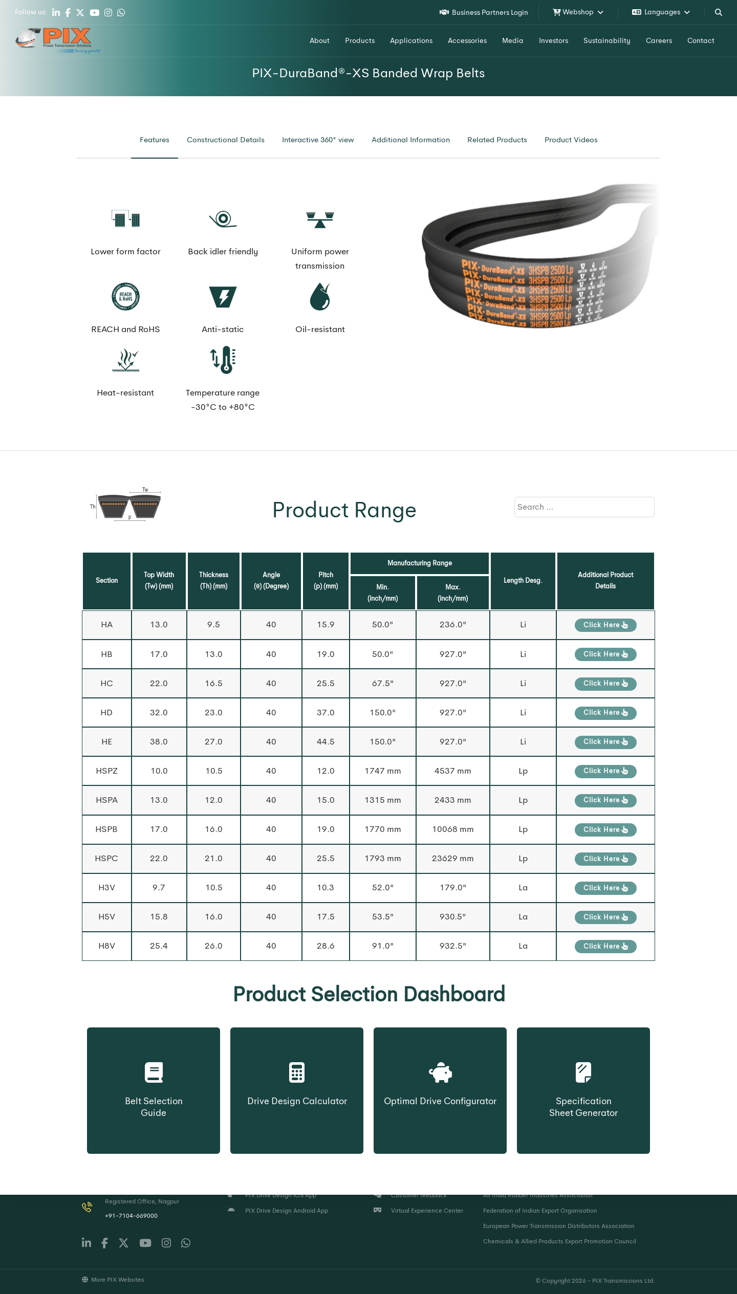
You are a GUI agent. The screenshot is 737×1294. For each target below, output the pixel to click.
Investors (553, 40)
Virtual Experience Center (418, 1211)
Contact (700, 40)
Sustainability (607, 40)
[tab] (154, 140)
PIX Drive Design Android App (278, 1211)
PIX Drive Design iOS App (272, 1195)
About (320, 40)
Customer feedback (410, 1195)
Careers (659, 40)
